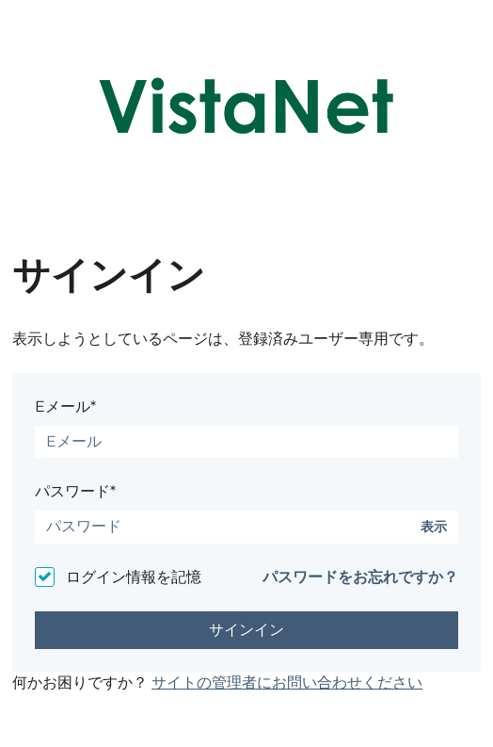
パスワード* (75, 491)
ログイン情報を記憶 (133, 577)
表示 (434, 527)
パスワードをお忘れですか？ (360, 577)
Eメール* (65, 406)
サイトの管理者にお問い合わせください (286, 682)
